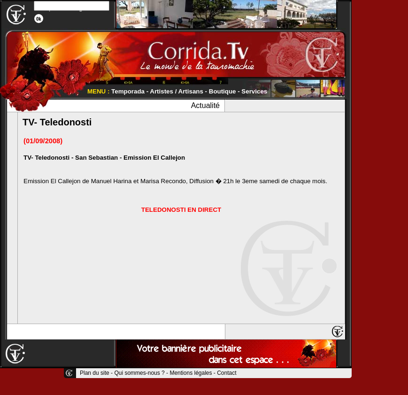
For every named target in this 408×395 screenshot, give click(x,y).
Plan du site (94, 373)
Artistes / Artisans (176, 91)
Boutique (222, 91)
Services (254, 91)
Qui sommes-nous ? (139, 373)
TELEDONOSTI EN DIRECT (181, 209)
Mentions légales (190, 373)
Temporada (128, 91)
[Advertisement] (380, 141)
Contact (226, 373)
